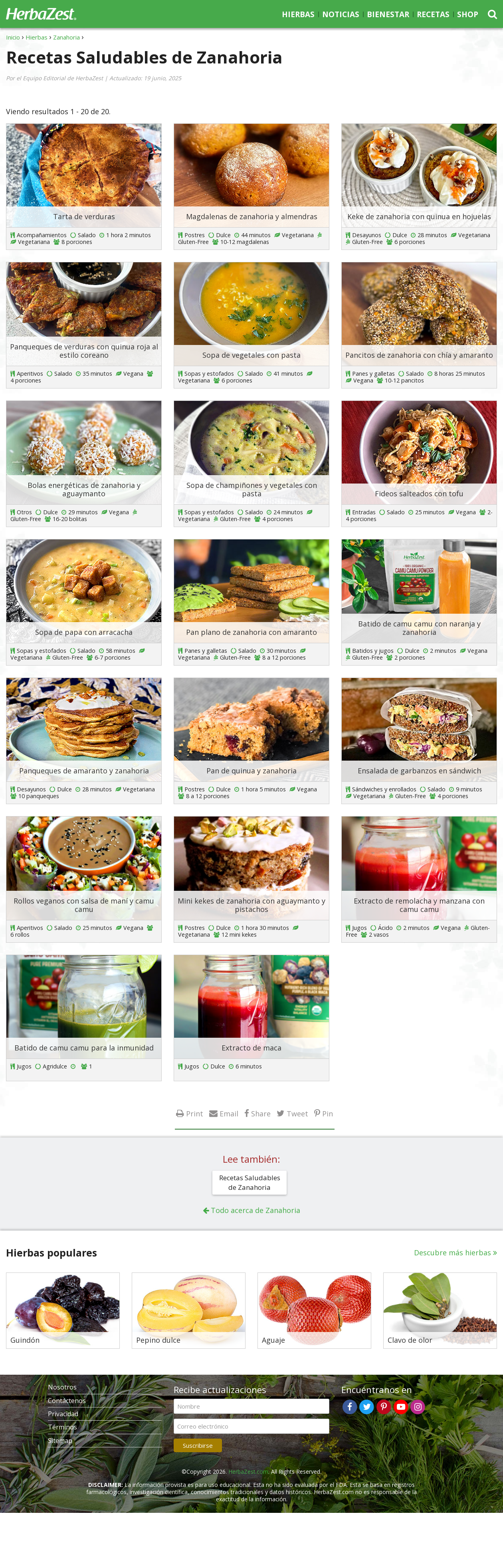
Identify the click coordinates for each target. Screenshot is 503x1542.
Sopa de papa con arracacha (84, 632)
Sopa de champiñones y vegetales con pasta (251, 489)
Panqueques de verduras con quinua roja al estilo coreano (84, 351)
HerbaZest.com (248, 1471)
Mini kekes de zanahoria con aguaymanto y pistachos (251, 905)
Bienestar (388, 14)
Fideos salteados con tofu (419, 493)
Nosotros (62, 1387)
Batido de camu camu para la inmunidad (84, 1047)
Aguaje (273, 1340)
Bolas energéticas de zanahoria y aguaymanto (84, 489)
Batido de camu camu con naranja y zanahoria (419, 628)
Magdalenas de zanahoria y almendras (251, 216)
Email (229, 1113)
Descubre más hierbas (452, 1252)
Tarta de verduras (84, 216)
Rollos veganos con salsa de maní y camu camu (84, 905)
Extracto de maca (251, 1047)
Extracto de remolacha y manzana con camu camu (419, 905)
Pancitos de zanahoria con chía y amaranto (419, 355)
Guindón (25, 1340)
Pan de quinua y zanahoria (251, 770)
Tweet (297, 1113)
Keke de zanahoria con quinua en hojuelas (419, 216)
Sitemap (60, 1440)
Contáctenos (67, 1400)
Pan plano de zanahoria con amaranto (251, 632)
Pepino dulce (158, 1340)
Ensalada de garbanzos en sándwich (419, 770)
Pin (327, 1113)
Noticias (340, 14)
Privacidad (63, 1413)
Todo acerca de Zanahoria (255, 1210)
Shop (467, 14)
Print (194, 1113)
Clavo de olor (410, 1340)
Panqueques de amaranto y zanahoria (84, 770)
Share (261, 1113)
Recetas (433, 14)
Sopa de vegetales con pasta (251, 355)
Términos (62, 1427)
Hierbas (298, 14)
